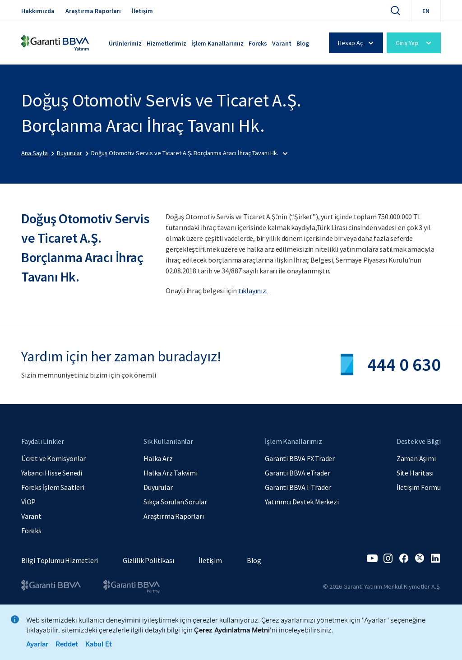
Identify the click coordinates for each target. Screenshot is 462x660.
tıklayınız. (253, 290)
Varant (281, 43)
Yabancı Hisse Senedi (51, 472)
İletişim (142, 11)
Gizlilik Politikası (148, 560)
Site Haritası (415, 472)
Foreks (258, 43)
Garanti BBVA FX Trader (300, 458)
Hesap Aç (357, 42)
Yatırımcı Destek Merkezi (301, 501)
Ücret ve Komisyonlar (53, 458)
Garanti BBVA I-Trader (298, 487)
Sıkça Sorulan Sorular (175, 501)
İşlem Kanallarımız (217, 43)
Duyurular (157, 487)
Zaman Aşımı (416, 458)
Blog (302, 43)
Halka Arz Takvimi (170, 472)
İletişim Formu (419, 487)
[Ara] (395, 10)
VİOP (28, 501)
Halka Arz (157, 458)
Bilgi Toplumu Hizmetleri (59, 560)
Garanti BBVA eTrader (297, 472)
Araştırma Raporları (93, 11)
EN (426, 11)
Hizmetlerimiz (166, 43)
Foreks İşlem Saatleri (52, 487)
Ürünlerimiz (125, 43)
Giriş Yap (415, 42)
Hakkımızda (38, 11)
